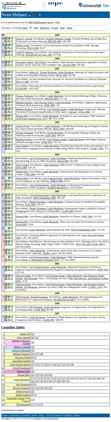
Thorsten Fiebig (23, 276)
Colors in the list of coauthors (12, 410)
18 (54, 364)
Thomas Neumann (48, 72)
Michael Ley (39, 418)
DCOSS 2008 (69, 65)
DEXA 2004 (63, 161)
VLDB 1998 (39, 310)
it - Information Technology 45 (42, 260)
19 (46, 375)
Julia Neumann (90, 276)
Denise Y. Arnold (24, 39)
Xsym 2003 (21, 224)
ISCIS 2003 (30, 204)
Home (4, 415)
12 (3, 375)
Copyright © (6, 418)
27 (37, 354)
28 (41, 354)
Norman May (22, 116)
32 (32, 334)
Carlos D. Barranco (25, 52)
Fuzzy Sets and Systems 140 (89, 244)
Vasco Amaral (22, 146)
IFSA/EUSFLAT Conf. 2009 (38, 55)
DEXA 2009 (33, 48)
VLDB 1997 (48, 320)
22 (37, 337)
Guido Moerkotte (66, 72)
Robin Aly (34, 72)
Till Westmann (30, 278)
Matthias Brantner (24, 102)
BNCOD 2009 (54, 41)
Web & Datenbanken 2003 (83, 230)
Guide (24, 28)
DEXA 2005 (58, 129)
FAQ (57, 22)
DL (19, 28)
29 (63, 381)
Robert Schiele (23, 395)
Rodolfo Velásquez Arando (58, 39)
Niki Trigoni (40, 62)
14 (72, 378)
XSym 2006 (83, 112)
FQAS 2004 (21, 167)
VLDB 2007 (21, 88)
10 (3, 368)
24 (41, 381)
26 (50, 375)
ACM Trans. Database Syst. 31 (30, 118)
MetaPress (45, 28)
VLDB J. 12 (48, 253)
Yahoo (69, 28)
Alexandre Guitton (24, 62)
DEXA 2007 (61, 75)
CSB (36, 28)
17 (50, 364)
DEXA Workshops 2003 (44, 198)
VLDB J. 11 (93, 287)
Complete (67, 415)
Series (34, 415)
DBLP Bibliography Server (40, 22)
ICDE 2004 (29, 174)
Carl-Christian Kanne (44, 102)
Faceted (57, 415)
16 (45, 364)
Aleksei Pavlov (23, 126)
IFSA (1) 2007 (22, 82)
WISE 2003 (87, 216)
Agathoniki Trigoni (15, 398)
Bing (62, 28)
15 (76, 378)
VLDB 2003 (67, 211)
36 (32, 342)
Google (54, 28)
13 (37, 375)
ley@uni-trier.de (51, 418)
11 (3, 371)
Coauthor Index (13, 327)
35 (32, 371)
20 (32, 337)
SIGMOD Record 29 (63, 299)
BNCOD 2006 (51, 98)
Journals (26, 415)
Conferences (15, 415)
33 (32, 361)
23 (32, 354)
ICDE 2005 (50, 135)
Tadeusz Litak (22, 45)
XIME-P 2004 (56, 181)
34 (32, 350)
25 (46, 381)
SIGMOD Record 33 (56, 187)
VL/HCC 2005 (96, 148)
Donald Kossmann (39, 297)
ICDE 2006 (49, 105)
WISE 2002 (103, 270)
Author (77, 415)
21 (59, 364)
